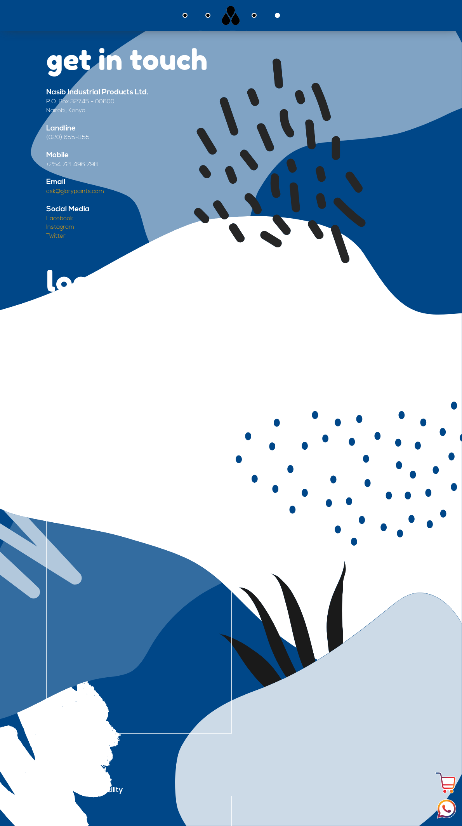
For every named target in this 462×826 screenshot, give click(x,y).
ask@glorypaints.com (75, 192)
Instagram (60, 227)
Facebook (59, 219)
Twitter (56, 236)
